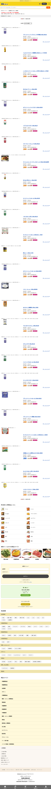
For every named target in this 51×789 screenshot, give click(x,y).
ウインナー (15, 626)
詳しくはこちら (46, 41)
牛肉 (3, 617)
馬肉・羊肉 (22, 617)
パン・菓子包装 (5, 740)
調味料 (2, 671)
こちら (30, 582)
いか (33, 617)
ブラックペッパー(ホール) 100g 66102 (32, 398)
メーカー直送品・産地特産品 (8, 744)
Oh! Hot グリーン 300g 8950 (30, 89)
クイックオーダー (4, 764)
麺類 (27, 635)
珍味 (15, 635)
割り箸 (3, 661)
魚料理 (9, 635)
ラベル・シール (5, 737)
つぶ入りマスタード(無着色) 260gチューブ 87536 (35, 52)
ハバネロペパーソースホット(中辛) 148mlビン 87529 (35, 71)
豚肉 (16, 617)
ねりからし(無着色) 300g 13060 (30, 307)
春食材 (17, 10)
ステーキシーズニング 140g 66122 (31, 143)
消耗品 (2, 658)
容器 (21, 661)
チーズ (9, 628)
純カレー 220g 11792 (28, 252)
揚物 (9, 626)
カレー (47, 626)
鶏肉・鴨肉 (9, 617)
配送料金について (4, 758)
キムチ (3, 648)
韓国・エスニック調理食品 (7, 698)
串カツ (3, 635)
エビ (28, 617)
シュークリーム (17, 655)
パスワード (5, 572)
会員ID (3, 569)
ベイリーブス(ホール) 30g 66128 (31, 362)
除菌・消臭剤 (27, 661)
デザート (13, 10)
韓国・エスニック (5, 645)
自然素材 (3, 614)
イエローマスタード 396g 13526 (31, 489)
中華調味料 (4, 712)
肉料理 (3, 626)
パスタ (41, 626)
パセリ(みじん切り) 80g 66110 (30, 216)
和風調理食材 (26, 559)
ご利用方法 (3, 753)
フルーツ (30, 655)
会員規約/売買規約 (26, 769)
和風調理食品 (4, 632)
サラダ (3, 628)
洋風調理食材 (16, 559)
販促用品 (12, 668)
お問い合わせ (33, 769)
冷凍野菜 (10, 10)
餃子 (8, 641)
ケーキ (3, 655)
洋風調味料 (4, 705)
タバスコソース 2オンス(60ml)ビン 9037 (33, 234)
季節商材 (4, 702)
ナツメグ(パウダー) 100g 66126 (30, 380)
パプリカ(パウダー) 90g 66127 (30, 125)
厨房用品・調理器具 (6, 723)
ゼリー (24, 655)
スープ (35, 626)
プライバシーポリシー (10, 769)
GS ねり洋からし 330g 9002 (30, 180)
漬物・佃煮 (34, 635)
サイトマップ (39, 769)
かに (38, 617)
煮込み (29, 626)
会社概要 (3, 769)
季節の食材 (6, 559)
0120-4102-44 (25, 778)
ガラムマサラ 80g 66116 (29, 343)
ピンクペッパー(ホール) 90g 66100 (31, 198)
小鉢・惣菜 (21, 635)
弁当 (16, 661)
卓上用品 (4, 726)
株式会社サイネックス (21, 773)
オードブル (23, 626)
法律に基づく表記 (19, 769)
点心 (3, 641)
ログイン (44, 3)
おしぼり (9, 661)
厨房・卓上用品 (4, 664)
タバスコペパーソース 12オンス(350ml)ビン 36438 (35, 434)
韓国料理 (9, 648)
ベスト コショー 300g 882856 (30, 289)
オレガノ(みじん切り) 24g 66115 (31, 471)
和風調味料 (4, 709)
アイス (9, 655)
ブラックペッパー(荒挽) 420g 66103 (31, 416)
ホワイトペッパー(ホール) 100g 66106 (32, 271)
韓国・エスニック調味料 (7, 716)
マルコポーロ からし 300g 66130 (31, 325)
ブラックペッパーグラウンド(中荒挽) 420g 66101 (35, 34)
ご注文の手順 (3, 756)
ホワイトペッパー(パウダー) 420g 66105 (33, 107)
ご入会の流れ (4, 751)
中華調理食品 (4, 638)
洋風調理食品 (4, 623)
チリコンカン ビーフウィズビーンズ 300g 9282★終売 (36, 162)
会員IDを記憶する (26, 579)
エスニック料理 (18, 648)
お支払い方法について (5, 762)
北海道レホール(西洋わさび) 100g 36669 (33, 453)
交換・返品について (5, 760)
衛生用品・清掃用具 (36, 661)
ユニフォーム (4, 668)
